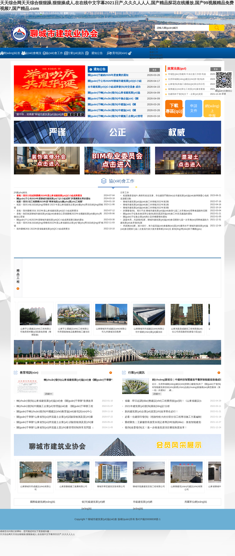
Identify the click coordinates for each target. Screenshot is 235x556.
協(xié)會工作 (54, 53)
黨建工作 (154, 52)
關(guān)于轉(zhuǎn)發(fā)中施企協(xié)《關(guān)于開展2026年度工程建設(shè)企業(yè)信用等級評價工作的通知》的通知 (114, 99)
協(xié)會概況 (32, 53)
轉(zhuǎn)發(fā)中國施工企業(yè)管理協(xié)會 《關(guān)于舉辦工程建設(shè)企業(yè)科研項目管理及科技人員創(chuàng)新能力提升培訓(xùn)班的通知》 (53, 406)
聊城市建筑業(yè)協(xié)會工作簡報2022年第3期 (144, 207)
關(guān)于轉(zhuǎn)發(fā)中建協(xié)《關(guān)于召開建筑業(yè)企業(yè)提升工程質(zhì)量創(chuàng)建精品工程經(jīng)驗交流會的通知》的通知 (115, 111)
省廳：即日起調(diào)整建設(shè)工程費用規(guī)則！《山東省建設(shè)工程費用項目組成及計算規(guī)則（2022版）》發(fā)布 (161, 400)
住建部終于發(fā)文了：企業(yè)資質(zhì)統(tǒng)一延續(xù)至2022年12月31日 (187, 95)
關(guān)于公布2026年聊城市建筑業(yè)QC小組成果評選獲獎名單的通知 (115, 81)
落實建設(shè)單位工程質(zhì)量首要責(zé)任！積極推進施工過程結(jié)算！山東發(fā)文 (186, 90)
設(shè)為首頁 (216, 15)
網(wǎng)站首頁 (11, 55)
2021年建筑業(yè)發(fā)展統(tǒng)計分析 (146, 406)
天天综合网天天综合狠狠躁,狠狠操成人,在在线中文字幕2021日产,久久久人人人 (37, 534)
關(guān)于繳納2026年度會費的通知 (108, 75)
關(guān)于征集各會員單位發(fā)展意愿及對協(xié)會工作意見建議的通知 (156, 213)
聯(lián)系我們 (156, 58)
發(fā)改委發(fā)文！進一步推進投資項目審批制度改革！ (154, 427)
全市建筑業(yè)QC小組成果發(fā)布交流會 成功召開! (114, 87)
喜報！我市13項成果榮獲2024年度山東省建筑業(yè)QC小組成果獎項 (48, 195)
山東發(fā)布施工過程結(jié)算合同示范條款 (186, 85)
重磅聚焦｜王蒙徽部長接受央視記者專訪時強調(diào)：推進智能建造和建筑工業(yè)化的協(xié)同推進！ (161, 422)
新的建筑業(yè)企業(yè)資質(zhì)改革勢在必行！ (150, 411)
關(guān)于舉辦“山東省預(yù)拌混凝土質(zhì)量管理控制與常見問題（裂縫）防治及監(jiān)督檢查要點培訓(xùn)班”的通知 (53, 427)
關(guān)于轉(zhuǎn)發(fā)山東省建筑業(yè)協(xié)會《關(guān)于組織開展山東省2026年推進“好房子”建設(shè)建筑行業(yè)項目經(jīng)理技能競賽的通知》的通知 (115, 93)
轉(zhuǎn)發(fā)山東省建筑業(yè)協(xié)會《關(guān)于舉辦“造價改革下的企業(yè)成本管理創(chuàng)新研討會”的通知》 (53, 400)
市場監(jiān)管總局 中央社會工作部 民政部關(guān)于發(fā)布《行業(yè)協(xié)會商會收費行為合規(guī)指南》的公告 (187, 75)
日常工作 (124, 192)
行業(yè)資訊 (75, 53)
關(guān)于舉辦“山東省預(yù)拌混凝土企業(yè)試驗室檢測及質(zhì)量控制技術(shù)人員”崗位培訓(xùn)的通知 (53, 416)
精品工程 (18, 280)
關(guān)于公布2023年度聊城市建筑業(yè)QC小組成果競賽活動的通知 (48, 220)
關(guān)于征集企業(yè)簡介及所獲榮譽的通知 (143, 217)
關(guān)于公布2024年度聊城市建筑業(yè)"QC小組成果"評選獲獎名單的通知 (52, 198)
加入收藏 (201, 15)
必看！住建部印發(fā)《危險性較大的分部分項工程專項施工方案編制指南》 (161, 416)
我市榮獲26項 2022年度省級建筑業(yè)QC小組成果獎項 (42, 229)
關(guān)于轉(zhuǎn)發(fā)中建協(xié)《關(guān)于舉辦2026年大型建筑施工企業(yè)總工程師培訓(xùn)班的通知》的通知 (114, 105)
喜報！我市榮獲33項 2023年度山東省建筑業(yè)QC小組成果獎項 (46, 210)
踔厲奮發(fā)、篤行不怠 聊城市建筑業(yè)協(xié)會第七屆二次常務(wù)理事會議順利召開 (163, 210)
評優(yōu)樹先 (20, 192)
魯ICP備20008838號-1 (147, 519)
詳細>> (48, 394)
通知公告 (97, 53)
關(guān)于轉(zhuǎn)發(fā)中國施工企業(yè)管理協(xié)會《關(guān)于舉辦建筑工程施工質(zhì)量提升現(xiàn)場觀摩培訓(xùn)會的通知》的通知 (115, 117)
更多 (154, 70)
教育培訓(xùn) (118, 53)
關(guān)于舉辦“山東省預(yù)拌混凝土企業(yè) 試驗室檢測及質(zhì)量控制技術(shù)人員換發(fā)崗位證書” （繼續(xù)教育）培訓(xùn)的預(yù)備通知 (53, 422)
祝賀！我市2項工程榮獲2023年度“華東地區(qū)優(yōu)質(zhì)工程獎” (48, 201)
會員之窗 (154, 49)
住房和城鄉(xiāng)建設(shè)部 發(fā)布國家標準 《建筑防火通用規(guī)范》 (186, 80)
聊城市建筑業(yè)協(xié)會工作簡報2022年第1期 (144, 204)
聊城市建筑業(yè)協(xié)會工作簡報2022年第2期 (144, 201)
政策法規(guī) (156, 55)
